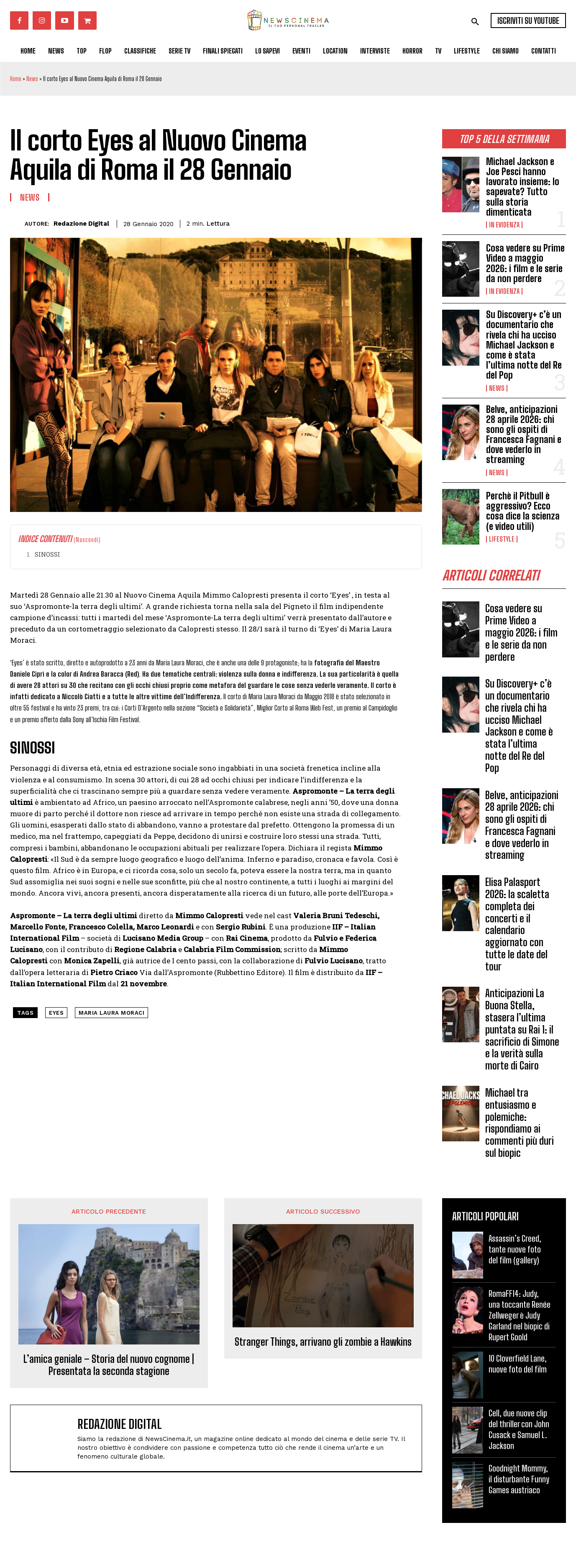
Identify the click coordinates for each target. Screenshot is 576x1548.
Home (15, 78)
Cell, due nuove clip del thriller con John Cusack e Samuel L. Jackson (519, 1429)
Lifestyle (502, 539)
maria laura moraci (111, 1013)
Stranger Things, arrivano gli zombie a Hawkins (323, 1342)
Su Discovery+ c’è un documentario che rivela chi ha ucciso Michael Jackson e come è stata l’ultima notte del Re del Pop (524, 345)
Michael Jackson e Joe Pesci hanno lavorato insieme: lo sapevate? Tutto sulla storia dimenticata (522, 187)
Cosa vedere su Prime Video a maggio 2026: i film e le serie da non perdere (525, 263)
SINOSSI (47, 554)
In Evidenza (504, 225)
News (32, 78)
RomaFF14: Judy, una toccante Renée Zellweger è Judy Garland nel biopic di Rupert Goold (519, 1315)
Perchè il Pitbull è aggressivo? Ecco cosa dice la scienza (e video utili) (523, 511)
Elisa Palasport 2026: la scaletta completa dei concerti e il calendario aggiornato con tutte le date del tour (517, 924)
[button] (475, 22)
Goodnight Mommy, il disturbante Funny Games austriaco (519, 1479)
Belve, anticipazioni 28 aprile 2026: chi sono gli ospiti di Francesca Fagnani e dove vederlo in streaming (523, 435)
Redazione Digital (81, 223)
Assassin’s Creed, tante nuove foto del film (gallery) (515, 1249)
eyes (56, 1013)
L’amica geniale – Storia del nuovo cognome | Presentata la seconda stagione (108, 1365)
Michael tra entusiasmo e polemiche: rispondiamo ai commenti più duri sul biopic (519, 1123)
